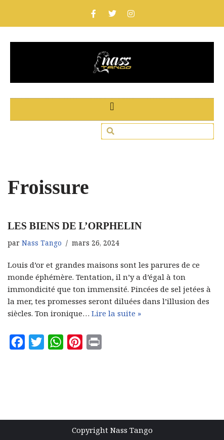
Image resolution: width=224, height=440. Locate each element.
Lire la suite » (116, 313)
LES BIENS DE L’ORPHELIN (75, 225)
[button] (112, 107)
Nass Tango (42, 243)
